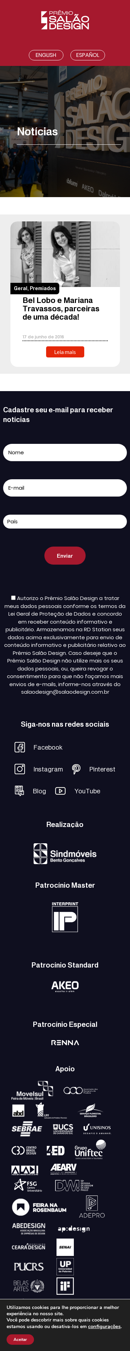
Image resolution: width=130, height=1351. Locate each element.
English (46, 55)
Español (87, 55)
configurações (104, 1326)
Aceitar (20, 1339)
